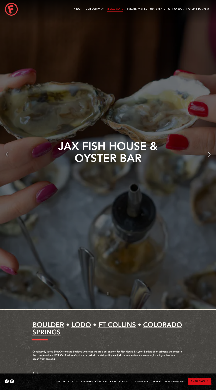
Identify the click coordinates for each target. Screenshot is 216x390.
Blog (75, 382)
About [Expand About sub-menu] (78, 8)
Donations (141, 382)
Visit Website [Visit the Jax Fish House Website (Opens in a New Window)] (46, 368)
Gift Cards (62, 382)
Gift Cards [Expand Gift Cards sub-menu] (175, 8)
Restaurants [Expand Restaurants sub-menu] (115, 8)
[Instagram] (12, 381)
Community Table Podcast (98, 382)
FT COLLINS (117, 304)
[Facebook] (7, 381)
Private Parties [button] (137, 9)
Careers (156, 382)
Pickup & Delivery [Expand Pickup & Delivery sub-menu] (198, 8)
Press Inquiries (174, 382)
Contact (125, 382)
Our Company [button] (95, 9)
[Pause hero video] (108, 272)
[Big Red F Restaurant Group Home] (11, 9)
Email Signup (199, 381)
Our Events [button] (157, 9)
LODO (81, 304)
